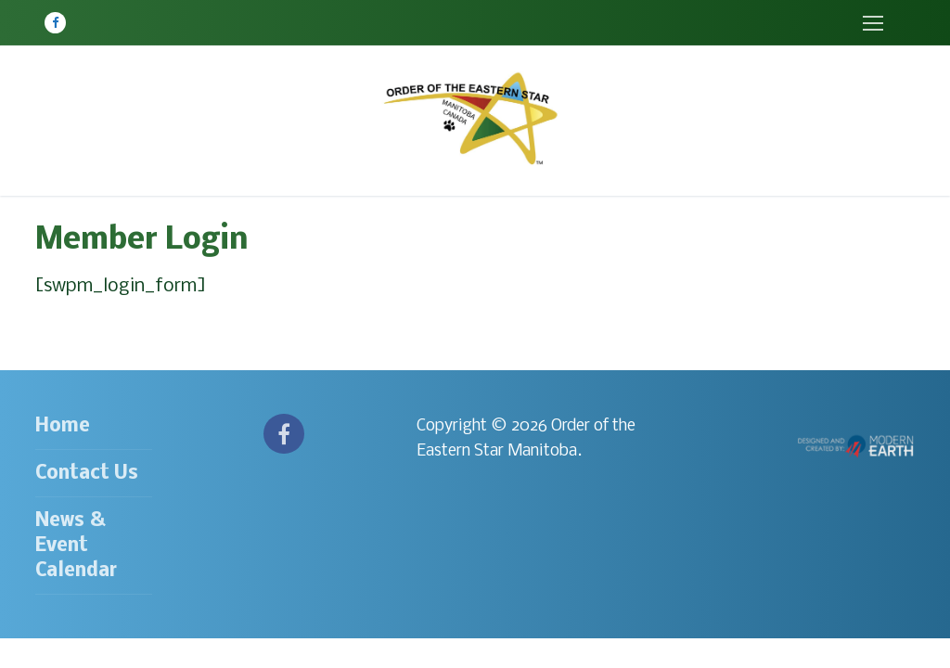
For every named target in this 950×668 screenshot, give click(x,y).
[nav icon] (872, 22)
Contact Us (86, 473)
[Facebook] (55, 22)
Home (62, 426)
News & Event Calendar (76, 546)
